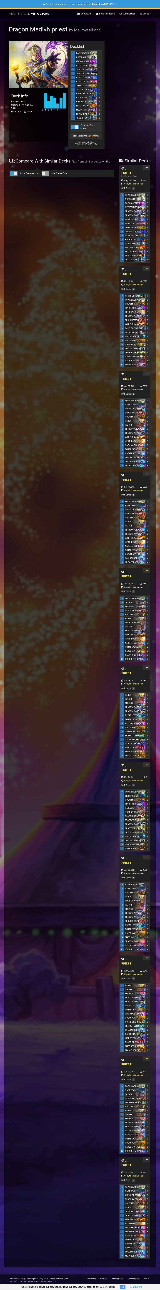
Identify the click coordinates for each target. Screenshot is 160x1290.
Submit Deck (127, 13)
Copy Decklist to (86, 136)
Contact (103, 1279)
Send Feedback (105, 13)
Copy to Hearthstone (133, 184)
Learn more (136, 1286)
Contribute (84, 13)
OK (122, 1287)
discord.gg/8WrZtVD (102, 4)
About (146, 1279)
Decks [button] (145, 13)
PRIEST (126, 173)
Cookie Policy (133, 1279)
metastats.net (61, 1279)
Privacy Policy (117, 1279)
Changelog (91, 1279)
